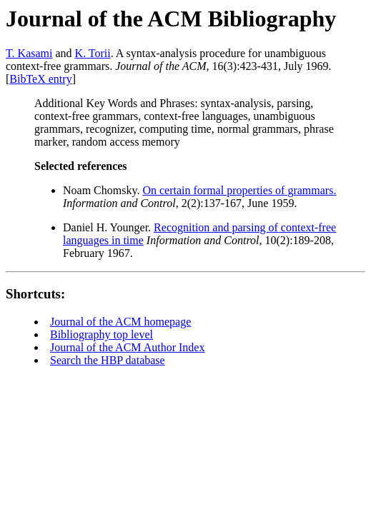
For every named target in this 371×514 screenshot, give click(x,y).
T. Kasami (29, 53)
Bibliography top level (101, 334)
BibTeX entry (40, 79)
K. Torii (93, 53)
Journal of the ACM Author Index (127, 347)
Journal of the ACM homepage (120, 322)
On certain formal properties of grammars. (239, 190)
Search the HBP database (107, 360)
